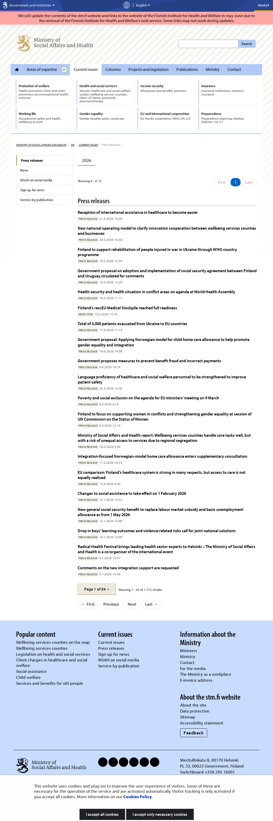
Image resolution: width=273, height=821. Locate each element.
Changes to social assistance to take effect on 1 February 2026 (132, 493)
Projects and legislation (148, 69)
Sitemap (187, 717)
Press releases (32, 160)
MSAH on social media (36, 180)
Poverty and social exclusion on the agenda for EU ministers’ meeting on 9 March (148, 397)
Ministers (188, 650)
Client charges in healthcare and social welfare (51, 662)
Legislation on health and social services (53, 654)
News (24, 170)
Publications (187, 69)
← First (88, 604)
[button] (97, 589)
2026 (86, 160)
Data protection (194, 711)
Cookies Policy (137, 796)
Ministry (213, 69)
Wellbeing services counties (42, 648)
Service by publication (36, 199)
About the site (193, 705)
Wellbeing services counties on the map (53, 642)
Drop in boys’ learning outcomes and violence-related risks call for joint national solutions (157, 530)
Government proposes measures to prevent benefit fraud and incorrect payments (149, 360)
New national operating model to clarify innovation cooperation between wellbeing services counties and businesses (167, 230)
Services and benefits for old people (49, 683)
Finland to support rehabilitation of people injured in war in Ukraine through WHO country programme (157, 252)
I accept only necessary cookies (160, 814)
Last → (151, 604)
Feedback (194, 732)
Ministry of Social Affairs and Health (41, 145)
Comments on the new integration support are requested (128, 567)
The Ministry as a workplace (205, 674)
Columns (113, 69)
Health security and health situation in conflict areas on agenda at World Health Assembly (156, 291)
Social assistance (31, 671)
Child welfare (28, 677)
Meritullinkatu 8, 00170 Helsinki (209, 760)
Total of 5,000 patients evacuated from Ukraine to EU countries (132, 323)
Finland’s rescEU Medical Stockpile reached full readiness (127, 307)
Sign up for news (32, 190)
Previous (111, 604)
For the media (193, 668)
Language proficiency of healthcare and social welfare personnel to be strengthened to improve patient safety (162, 379)
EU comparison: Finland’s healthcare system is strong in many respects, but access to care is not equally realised (162, 474)
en (72, 145)
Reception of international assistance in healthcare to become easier (138, 212)
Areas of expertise (42, 69)
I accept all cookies (102, 814)
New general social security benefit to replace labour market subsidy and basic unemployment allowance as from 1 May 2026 (160, 512)
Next (132, 604)
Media (263, 5)
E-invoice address (196, 680)
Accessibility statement (201, 723)
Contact (234, 69)
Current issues (86, 69)
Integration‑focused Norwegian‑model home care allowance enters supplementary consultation (162, 456)
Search (247, 44)
